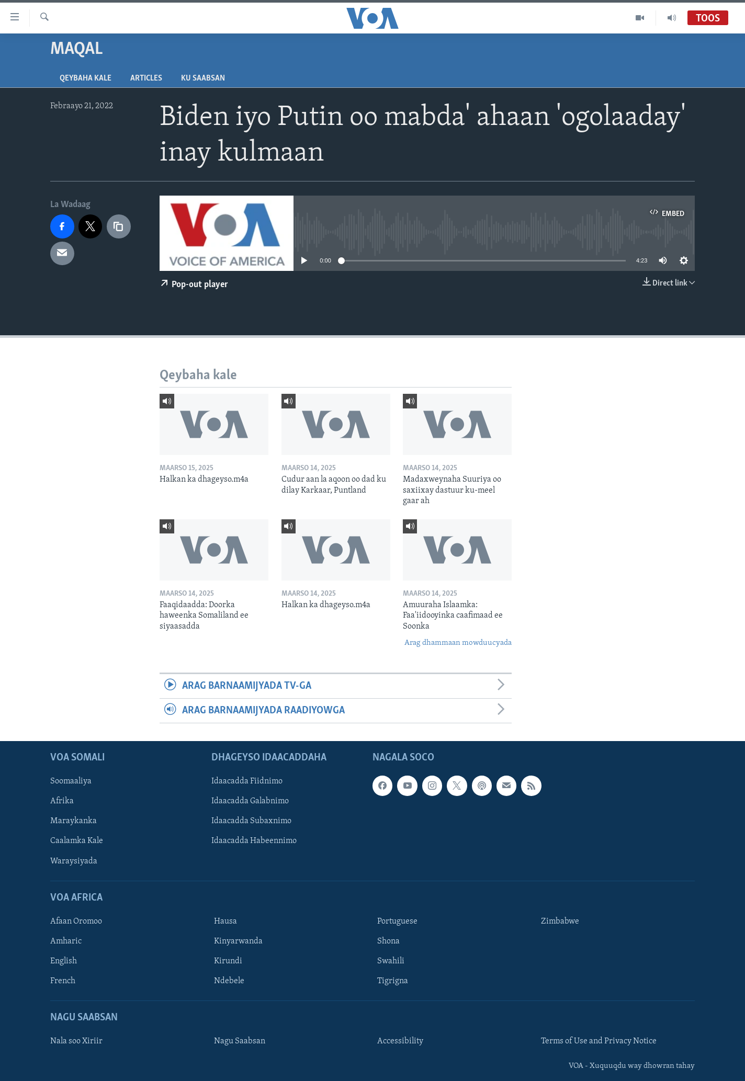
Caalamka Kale (76, 841)
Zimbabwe (560, 921)
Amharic (66, 941)
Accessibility (400, 1042)
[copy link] (119, 226)
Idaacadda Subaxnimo (251, 821)
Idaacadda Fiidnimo (247, 782)
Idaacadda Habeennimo (254, 841)
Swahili (390, 961)
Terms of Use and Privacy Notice (599, 1042)
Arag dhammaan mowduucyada (458, 643)
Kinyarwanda (238, 941)
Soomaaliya (71, 782)
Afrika (62, 802)
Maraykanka (73, 821)
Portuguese (397, 921)
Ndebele (229, 981)
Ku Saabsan (203, 78)
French (62, 981)
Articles (146, 78)
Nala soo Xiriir (76, 1042)
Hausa (225, 921)
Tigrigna (392, 981)
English (63, 961)
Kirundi (228, 961)
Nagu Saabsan (239, 1042)
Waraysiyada (73, 861)
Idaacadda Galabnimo (250, 802)
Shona (388, 941)
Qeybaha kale (85, 78)
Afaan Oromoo (76, 921)
